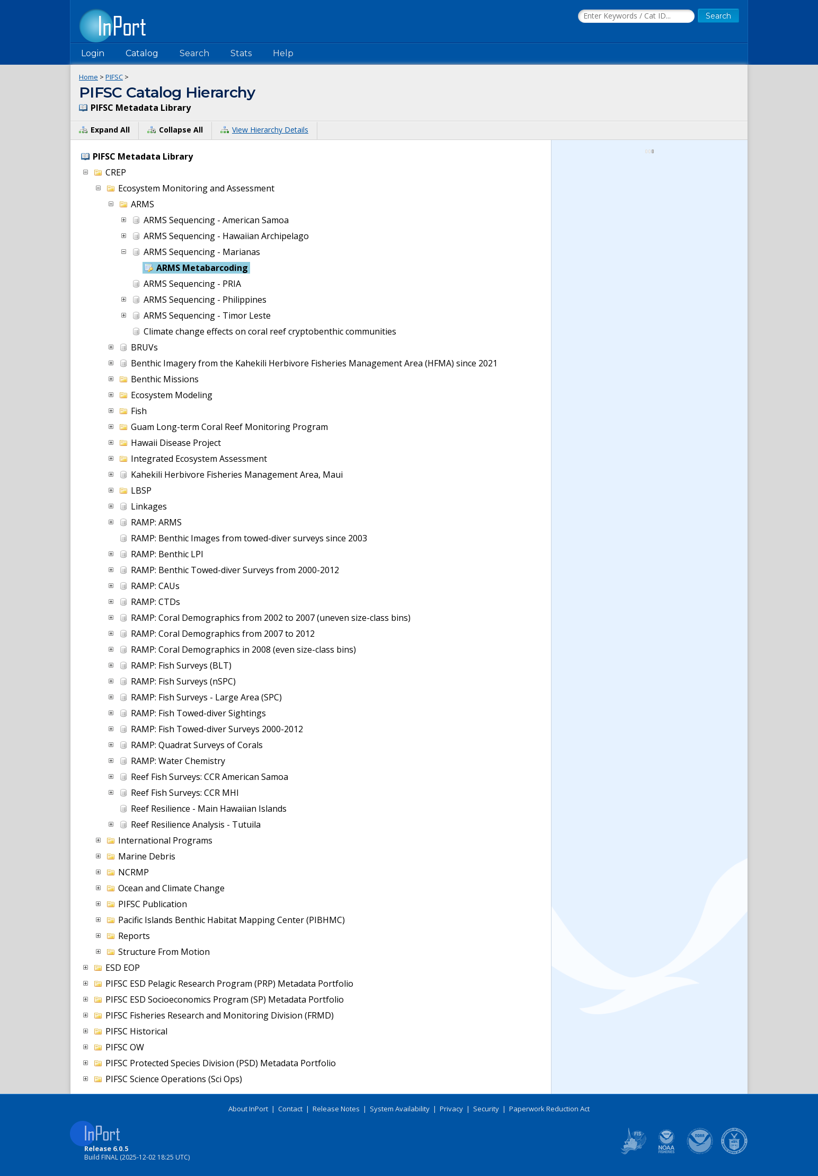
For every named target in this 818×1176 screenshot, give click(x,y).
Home (88, 77)
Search (194, 53)
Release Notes (336, 1108)
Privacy (451, 1108)
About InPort (248, 1108)
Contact (290, 1108)
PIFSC (114, 77)
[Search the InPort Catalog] (636, 16)
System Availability (400, 1108)
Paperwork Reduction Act (549, 1108)
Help (283, 53)
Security (486, 1108)
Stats (241, 53)
